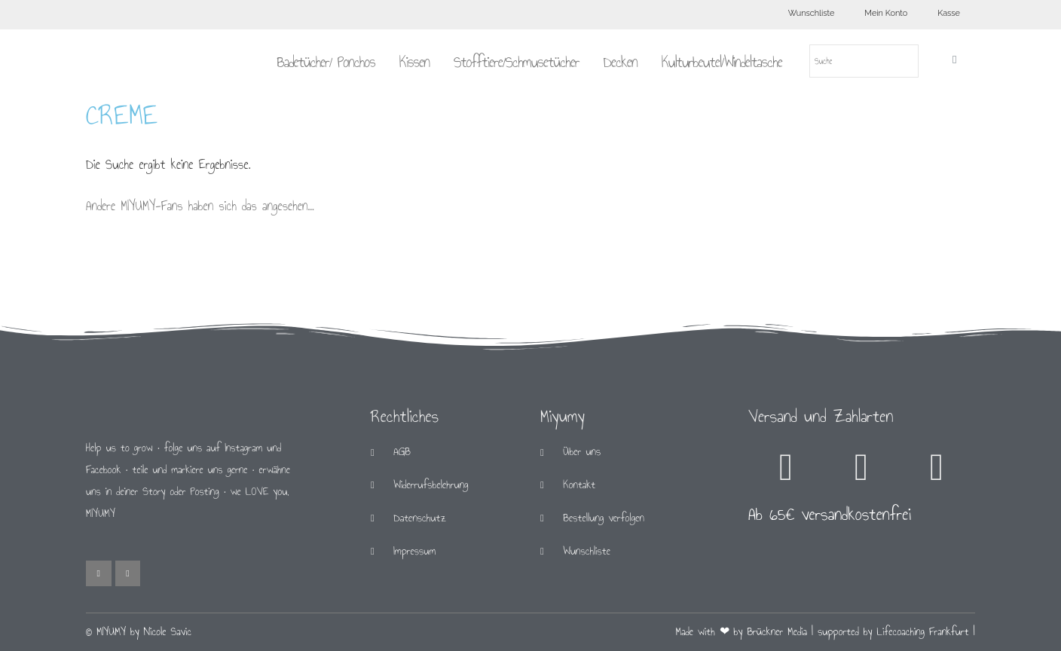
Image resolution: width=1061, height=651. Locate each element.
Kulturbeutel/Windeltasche (722, 62)
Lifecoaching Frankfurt (923, 631)
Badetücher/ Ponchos (326, 62)
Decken (621, 62)
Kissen (414, 62)
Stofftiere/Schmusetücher (516, 62)
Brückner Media (777, 631)
